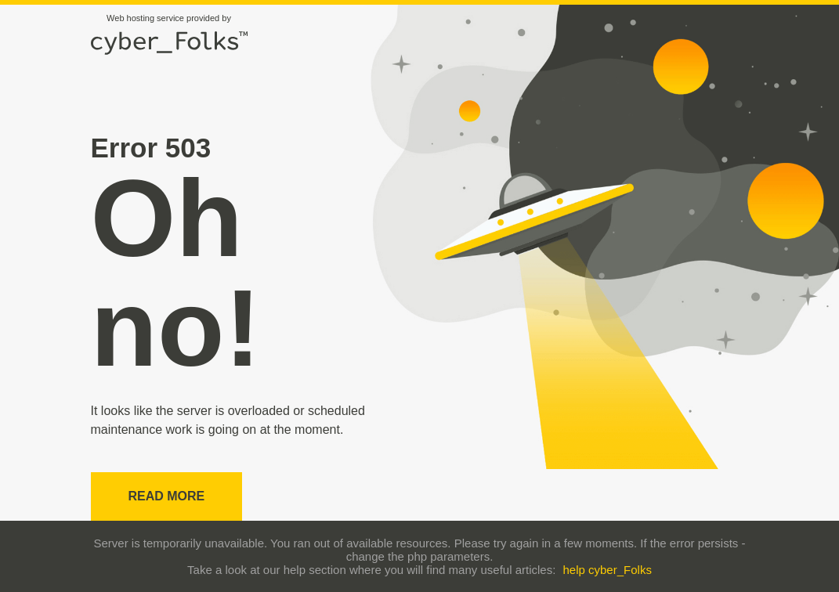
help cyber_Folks (607, 569)
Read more (166, 496)
